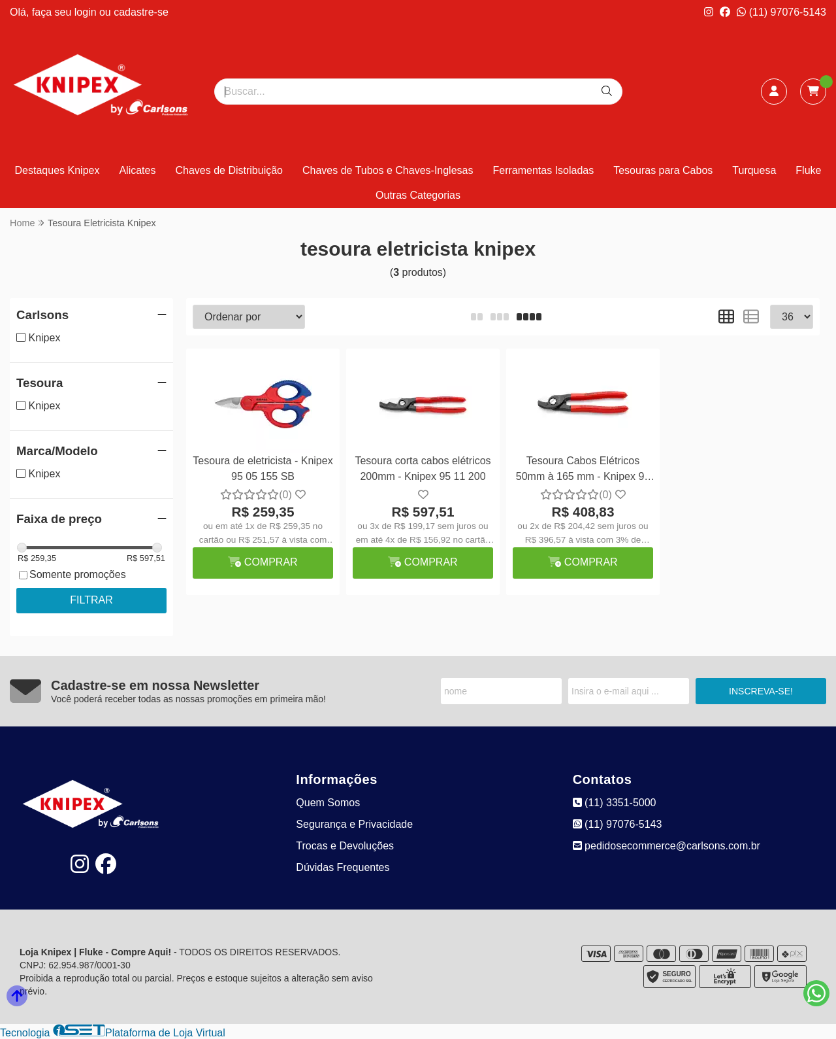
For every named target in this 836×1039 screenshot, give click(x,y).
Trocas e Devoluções (345, 845)
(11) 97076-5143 (781, 12)
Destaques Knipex (57, 170)
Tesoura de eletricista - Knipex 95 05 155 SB (262, 468)
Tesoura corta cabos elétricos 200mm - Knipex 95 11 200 (422, 468)
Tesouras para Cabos (663, 170)
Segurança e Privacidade (354, 824)
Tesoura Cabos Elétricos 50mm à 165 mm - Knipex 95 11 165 (583, 470)
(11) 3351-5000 (614, 802)
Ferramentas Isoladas (543, 170)
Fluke (808, 170)
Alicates (137, 170)
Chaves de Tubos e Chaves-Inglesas (387, 170)
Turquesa (754, 170)
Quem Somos (328, 802)
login (86, 12)
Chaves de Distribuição (229, 170)
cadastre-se (141, 12)
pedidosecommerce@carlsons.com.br (666, 845)
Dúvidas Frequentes (342, 867)
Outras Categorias (418, 195)
